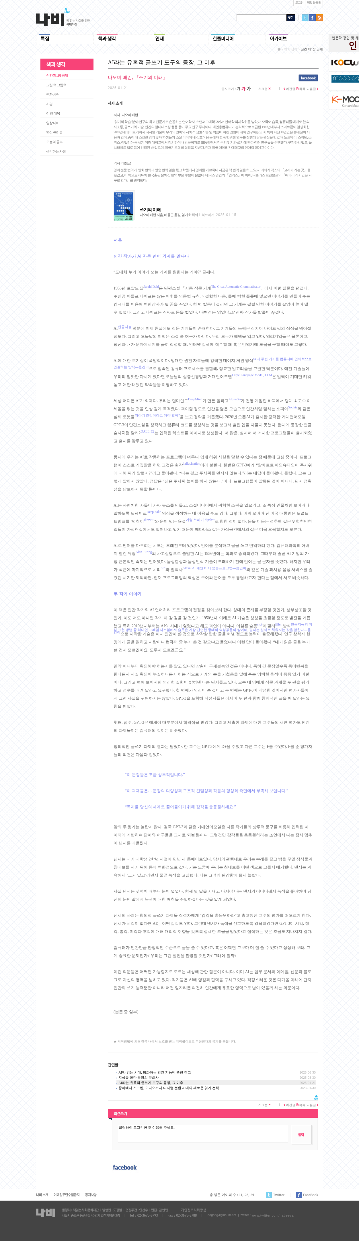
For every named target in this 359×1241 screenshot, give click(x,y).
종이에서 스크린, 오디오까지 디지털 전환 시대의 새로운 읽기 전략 (168, 1088)
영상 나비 (52, 123)
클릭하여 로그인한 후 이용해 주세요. (203, 1133)
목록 (301, 88)
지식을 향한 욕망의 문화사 (138, 1078)
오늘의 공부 (54, 142)
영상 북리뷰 (54, 132)
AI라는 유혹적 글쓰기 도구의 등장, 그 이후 (150, 1083)
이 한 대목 (53, 113)
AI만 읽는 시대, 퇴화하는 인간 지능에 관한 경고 (154, 1072)
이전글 (289, 88)
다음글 (312, 88)
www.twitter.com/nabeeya (272, 1215)
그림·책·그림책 (56, 85)
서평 (49, 104)
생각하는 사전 (56, 151)
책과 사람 (52, 94)
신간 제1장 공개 (57, 76)
